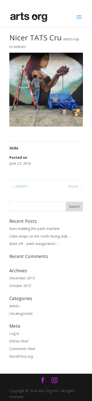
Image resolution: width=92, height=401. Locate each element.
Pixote (75, 186)
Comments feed (22, 348)
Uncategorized (20, 313)
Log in (14, 333)
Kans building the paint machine (34, 228)
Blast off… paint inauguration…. (34, 243)
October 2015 (20, 285)
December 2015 (22, 278)
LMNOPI (18, 186)
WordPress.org (21, 356)
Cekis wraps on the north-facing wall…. (39, 236)
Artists (14, 306)
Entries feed (18, 341)
